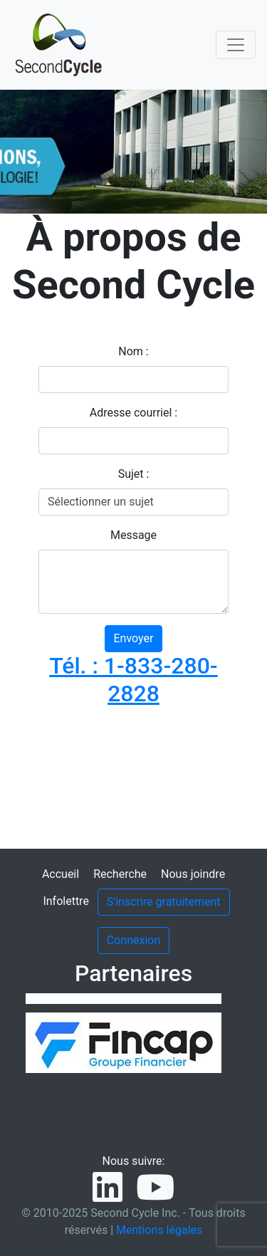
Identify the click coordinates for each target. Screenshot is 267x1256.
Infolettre (65, 901)
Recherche (120, 874)
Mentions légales (159, 1230)
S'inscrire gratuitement (164, 902)
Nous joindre (193, 874)
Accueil (60, 874)
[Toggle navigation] (236, 45)
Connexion (133, 940)
